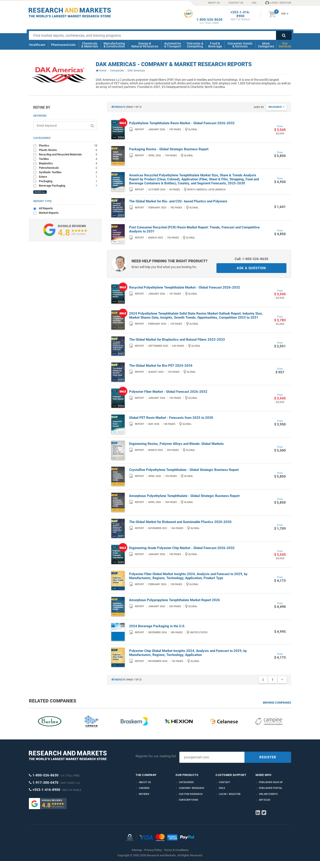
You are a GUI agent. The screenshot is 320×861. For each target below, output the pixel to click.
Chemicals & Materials (89, 45)
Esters (68, 176)
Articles (264, 799)
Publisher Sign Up (271, 782)
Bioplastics (68, 163)
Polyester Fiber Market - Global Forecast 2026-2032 (168, 392)
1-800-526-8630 (209, 20)
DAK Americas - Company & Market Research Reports (174, 64)
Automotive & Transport (172, 45)
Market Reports (49, 212)
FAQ (254, 2)
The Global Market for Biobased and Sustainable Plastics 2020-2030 (180, 522)
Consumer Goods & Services (240, 45)
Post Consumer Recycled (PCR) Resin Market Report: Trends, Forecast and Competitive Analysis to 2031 (194, 229)
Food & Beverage (215, 45)
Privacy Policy (153, 850)
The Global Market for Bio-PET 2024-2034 (160, 366)
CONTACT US (235, 2)
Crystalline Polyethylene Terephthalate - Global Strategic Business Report (184, 470)
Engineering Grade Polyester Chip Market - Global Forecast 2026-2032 (182, 548)
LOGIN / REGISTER (278, 2)
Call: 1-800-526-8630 (251, 259)
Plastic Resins (68, 149)
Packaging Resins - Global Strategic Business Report (168, 149)
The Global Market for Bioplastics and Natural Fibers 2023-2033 (177, 340)
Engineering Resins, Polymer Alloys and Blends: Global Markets (176, 444)
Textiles (68, 158)
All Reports (46, 208)
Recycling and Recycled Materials (68, 154)
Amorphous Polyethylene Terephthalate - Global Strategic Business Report (184, 496)
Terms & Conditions (176, 850)
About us (145, 782)
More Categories (266, 45)
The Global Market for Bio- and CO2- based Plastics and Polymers (178, 201)
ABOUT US (214, 2)
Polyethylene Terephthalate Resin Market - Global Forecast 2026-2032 (182, 123)
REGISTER (267, 757)
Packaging (68, 181)
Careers (144, 788)
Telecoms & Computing (194, 45)
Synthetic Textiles (68, 172)
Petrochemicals (68, 167)
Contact (224, 782)
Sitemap (137, 850)
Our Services (285, 45)
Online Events (268, 794)
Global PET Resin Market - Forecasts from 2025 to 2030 (171, 418)
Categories (186, 782)
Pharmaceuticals (63, 45)
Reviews (144, 794)
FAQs (222, 788)
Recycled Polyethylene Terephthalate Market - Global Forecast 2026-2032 (184, 287)
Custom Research (191, 794)
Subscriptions (188, 799)
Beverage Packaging (68, 185)
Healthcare (37, 45)
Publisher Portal (270, 788)
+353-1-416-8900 (240, 14)
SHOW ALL (40, 192)
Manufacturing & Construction (114, 45)
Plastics (68, 145)
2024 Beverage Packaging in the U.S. (157, 626)
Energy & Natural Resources (144, 45)
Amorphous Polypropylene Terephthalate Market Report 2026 (174, 600)
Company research (191, 788)
